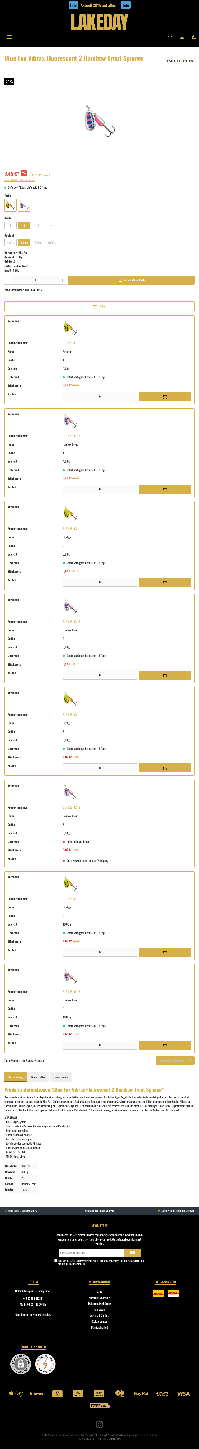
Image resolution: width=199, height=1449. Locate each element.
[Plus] (134, 396)
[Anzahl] (35, 280)
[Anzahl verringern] (8, 280)
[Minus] (66, 396)
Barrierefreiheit (99, 1327)
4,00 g (10, 242)
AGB (130, 1261)
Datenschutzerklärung (99, 1303)
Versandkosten (92, 1435)
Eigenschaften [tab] (38, 1077)
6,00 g (24, 242)
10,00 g (52, 242)
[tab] (15, 1077)
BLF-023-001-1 (71, 343)
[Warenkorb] (193, 37)
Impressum (99, 1309)
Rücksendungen (99, 1321)
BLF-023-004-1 (71, 899)
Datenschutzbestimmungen (83, 1261)
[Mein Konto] (182, 37)
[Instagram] (99, 1424)
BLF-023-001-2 (71, 436)
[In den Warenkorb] (131, 280)
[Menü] (9, 37)
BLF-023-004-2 (71, 991)
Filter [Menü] (99, 306)
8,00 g (38, 242)
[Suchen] (169, 37)
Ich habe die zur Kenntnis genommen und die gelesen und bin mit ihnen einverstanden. (101, 1262)
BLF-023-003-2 (71, 807)
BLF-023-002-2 (71, 621)
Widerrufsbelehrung (99, 1298)
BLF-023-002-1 (71, 528)
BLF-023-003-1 (71, 714)
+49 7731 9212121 (33, 1298)
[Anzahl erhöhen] (63, 280)
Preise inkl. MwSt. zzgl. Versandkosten (19, 180)
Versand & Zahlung (99, 1315)
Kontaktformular (41, 1314)
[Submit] (132, 1253)
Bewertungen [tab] (61, 1077)
